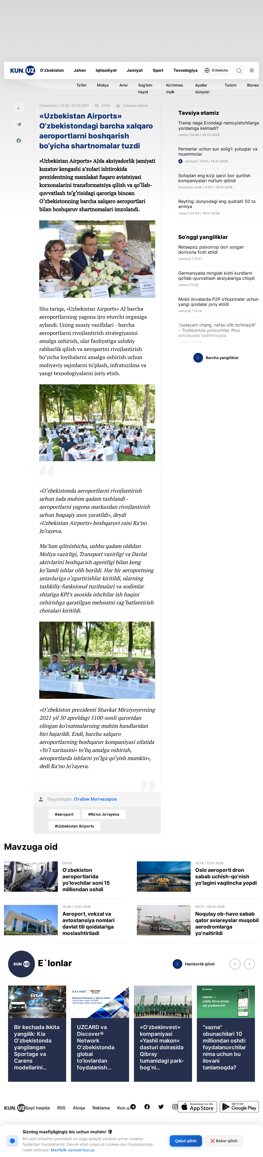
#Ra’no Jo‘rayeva (103, 814)
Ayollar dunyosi (202, 88)
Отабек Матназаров (95, 799)
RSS (61, 1108)
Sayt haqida (38, 1108)
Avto (123, 85)
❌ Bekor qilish (223, 1141)
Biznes (253, 85)
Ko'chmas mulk (174, 88)
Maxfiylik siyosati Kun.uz (73, 1150)
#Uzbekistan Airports (74, 826)
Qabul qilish (186, 1141)
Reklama (101, 1108)
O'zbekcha (216, 70)
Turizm (230, 85)
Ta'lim (81, 85)
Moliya (103, 85)
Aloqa (79, 1108)
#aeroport (64, 814)
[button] (235, 964)
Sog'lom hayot (145, 88)
